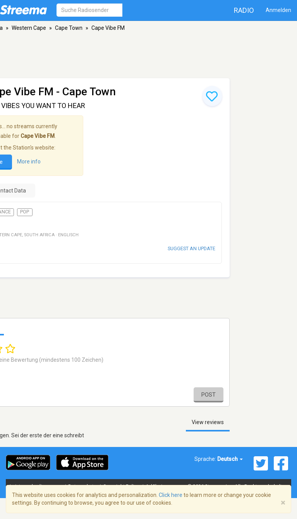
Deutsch (230, 459)
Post (208, 394)
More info (29, 161)
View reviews (208, 422)
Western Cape (29, 28)
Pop (24, 212)
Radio (244, 10)
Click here (170, 495)
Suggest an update (191, 248)
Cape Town (68, 28)
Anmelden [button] (278, 10)
